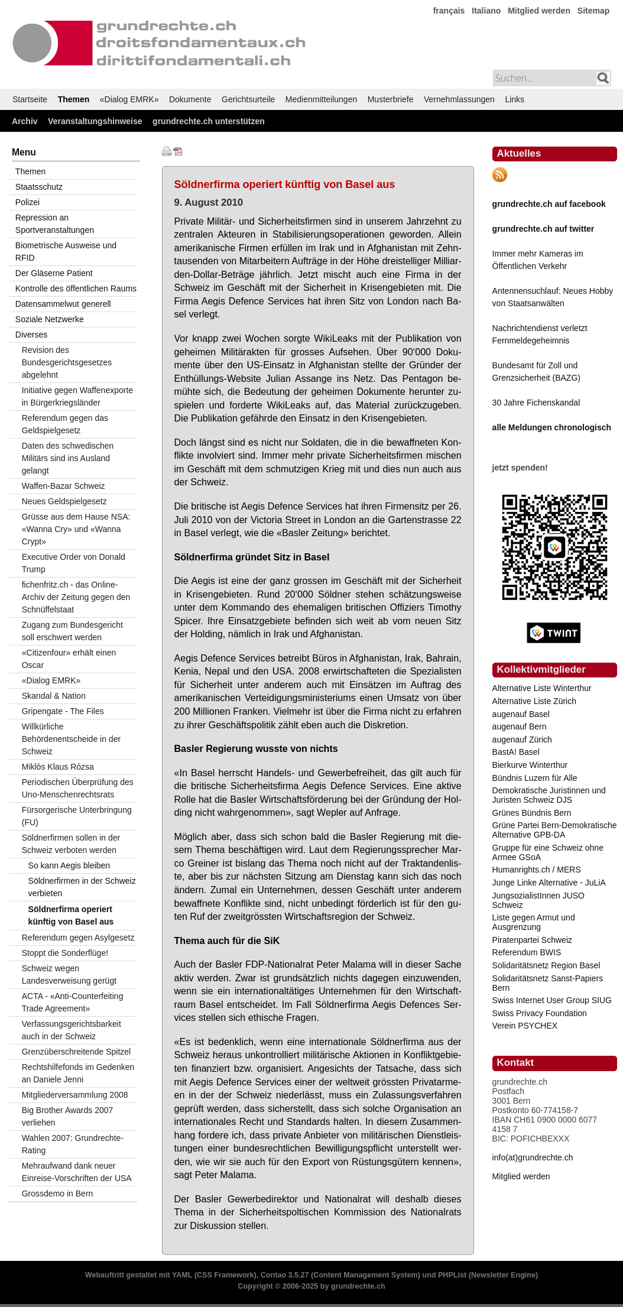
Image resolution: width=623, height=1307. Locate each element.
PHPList (452, 1275)
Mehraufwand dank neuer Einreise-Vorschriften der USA (77, 1172)
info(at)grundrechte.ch (532, 1157)
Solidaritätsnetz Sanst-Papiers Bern (547, 983)
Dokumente (190, 99)
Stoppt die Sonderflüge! (65, 953)
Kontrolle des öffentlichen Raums (76, 288)
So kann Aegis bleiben (69, 865)
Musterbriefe (391, 99)
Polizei (27, 202)
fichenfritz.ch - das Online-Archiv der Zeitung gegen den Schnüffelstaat (76, 597)
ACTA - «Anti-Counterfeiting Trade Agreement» (73, 1002)
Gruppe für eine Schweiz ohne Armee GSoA (547, 852)
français (449, 10)
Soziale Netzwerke (49, 319)
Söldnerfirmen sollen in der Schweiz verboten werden (71, 844)
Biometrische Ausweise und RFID (65, 251)
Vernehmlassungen (459, 99)
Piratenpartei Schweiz (532, 940)
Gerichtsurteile (248, 99)
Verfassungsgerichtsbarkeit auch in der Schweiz (71, 1030)
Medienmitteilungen (321, 99)
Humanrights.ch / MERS (536, 869)
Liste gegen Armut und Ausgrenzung (533, 922)
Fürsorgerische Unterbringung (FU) (77, 816)
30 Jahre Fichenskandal (536, 402)
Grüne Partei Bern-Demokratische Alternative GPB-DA (554, 829)
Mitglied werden (539, 10)
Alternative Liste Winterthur (542, 688)
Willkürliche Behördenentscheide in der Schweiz (71, 739)
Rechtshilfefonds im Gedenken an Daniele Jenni (78, 1073)
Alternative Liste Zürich (534, 701)
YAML (182, 1275)
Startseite (29, 99)
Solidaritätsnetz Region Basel (546, 965)
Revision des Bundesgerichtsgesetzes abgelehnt (67, 362)
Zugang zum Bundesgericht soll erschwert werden (72, 631)
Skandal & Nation (54, 695)
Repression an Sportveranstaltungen (54, 224)
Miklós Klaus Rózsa (58, 766)
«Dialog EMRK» (129, 99)
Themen (74, 99)
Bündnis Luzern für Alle (534, 778)
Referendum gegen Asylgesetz (78, 937)
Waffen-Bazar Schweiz (63, 486)
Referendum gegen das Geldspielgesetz (65, 424)
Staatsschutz (39, 187)
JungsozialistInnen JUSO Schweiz (538, 900)
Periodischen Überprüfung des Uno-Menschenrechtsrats (78, 788)
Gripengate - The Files (63, 711)
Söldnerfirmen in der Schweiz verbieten (82, 887)
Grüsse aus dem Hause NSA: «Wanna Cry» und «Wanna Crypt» (76, 529)
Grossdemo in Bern (57, 1193)
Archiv (25, 121)
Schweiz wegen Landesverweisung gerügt (69, 974)
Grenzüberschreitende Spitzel (76, 1051)
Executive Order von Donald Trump (73, 563)
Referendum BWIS (527, 952)
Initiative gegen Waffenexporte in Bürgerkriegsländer (77, 396)
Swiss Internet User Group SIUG (552, 1000)
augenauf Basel (521, 714)
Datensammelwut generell (63, 304)
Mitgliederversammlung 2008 (75, 1095)
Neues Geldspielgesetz (64, 501)
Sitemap (593, 10)
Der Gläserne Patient (54, 273)
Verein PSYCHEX (525, 1025)
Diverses (31, 334)
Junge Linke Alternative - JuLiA (549, 882)
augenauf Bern (519, 726)
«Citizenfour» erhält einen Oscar (69, 659)
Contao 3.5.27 (285, 1275)
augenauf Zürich (522, 739)
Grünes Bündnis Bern (532, 813)
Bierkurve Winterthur (530, 765)
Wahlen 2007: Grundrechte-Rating (73, 1144)
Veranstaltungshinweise (95, 121)
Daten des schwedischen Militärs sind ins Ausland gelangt (68, 458)
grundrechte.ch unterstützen (208, 121)
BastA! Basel (516, 752)
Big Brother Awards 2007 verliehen (67, 1116)
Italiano (486, 10)
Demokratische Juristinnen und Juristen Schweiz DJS (549, 795)
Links (514, 99)
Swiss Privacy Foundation (539, 1013)
